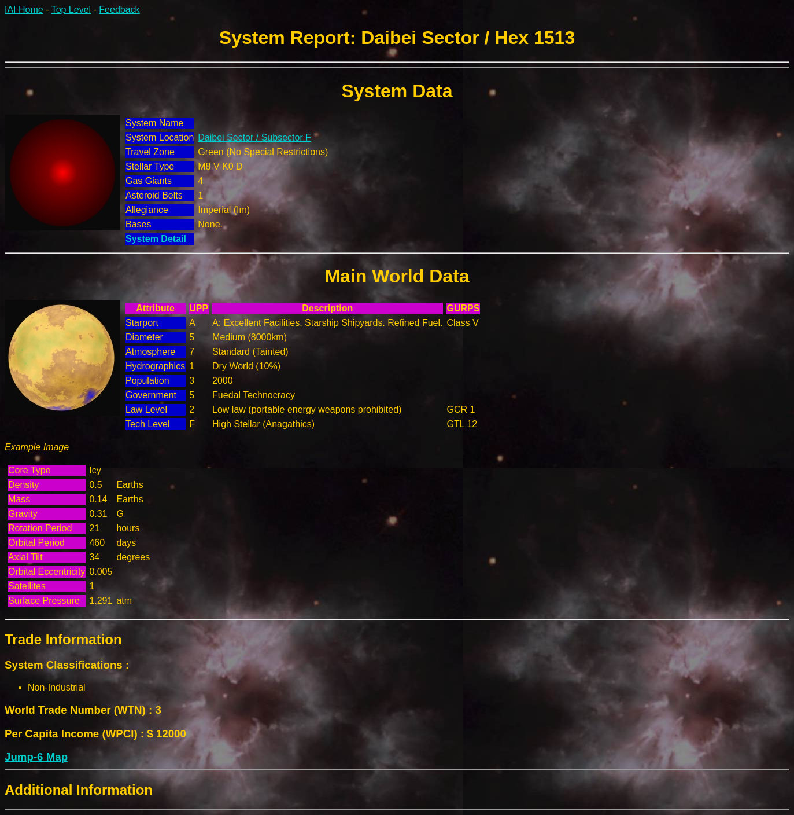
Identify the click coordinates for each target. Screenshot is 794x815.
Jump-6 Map (36, 757)
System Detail (155, 239)
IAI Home (24, 9)
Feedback (119, 9)
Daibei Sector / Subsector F (254, 137)
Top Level (71, 9)
